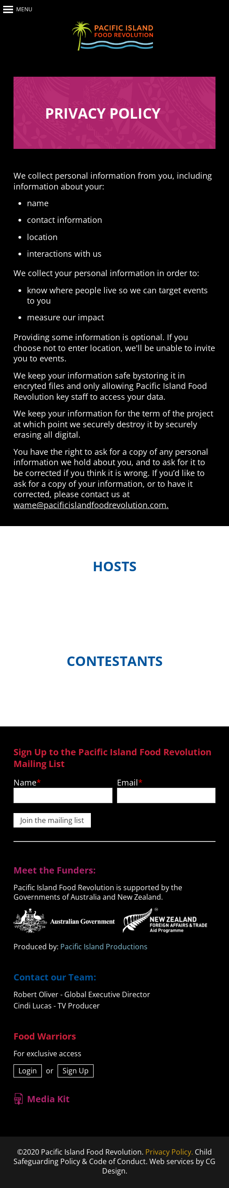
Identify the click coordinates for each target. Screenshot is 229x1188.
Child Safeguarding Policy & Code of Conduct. (112, 1156)
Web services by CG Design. (159, 1166)
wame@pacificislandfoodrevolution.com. (91, 504)
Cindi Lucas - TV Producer (56, 1006)
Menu (24, 9)
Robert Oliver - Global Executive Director (81, 994)
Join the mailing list (52, 820)
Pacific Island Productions (104, 947)
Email (127, 782)
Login (27, 1071)
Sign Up (76, 1071)
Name (24, 782)
